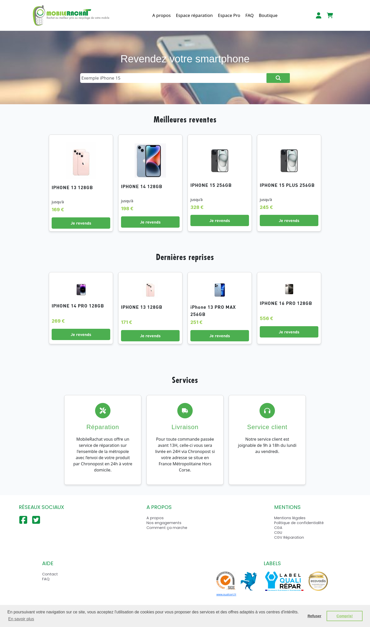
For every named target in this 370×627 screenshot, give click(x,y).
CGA (278, 527)
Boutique (268, 15)
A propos (161, 15)
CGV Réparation (289, 537)
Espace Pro (229, 15)
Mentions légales (290, 517)
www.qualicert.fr (226, 594)
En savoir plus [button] (21, 619)
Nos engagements (163, 522)
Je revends (81, 222)
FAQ (249, 15)
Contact (50, 574)
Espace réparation (194, 15)
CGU (278, 532)
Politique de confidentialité (299, 522)
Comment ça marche (166, 527)
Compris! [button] (345, 616)
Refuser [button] (314, 616)
